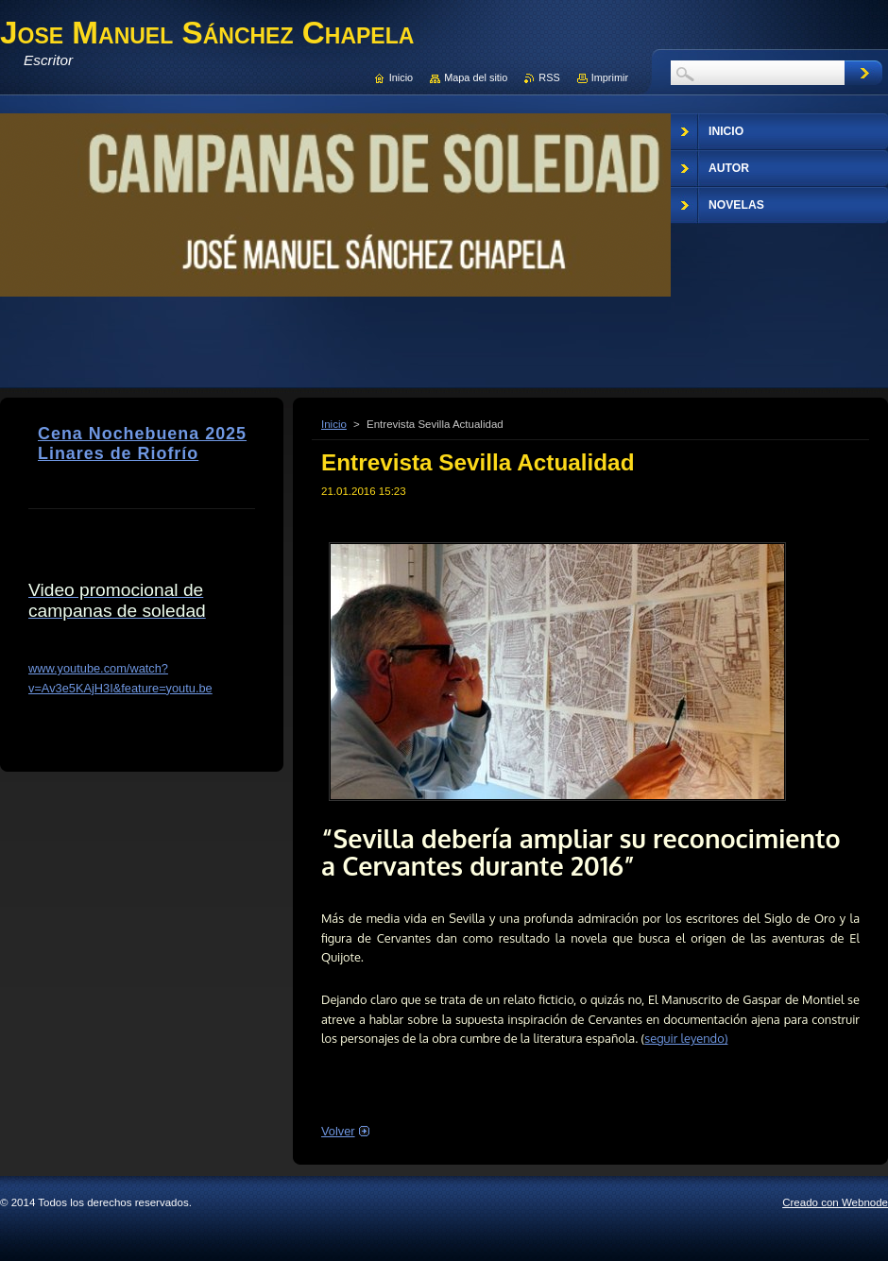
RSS (548, 77)
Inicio (334, 424)
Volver (338, 1131)
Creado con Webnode (835, 1202)
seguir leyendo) (685, 1038)
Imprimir (609, 77)
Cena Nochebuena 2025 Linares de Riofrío (142, 443)
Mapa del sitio (475, 77)
